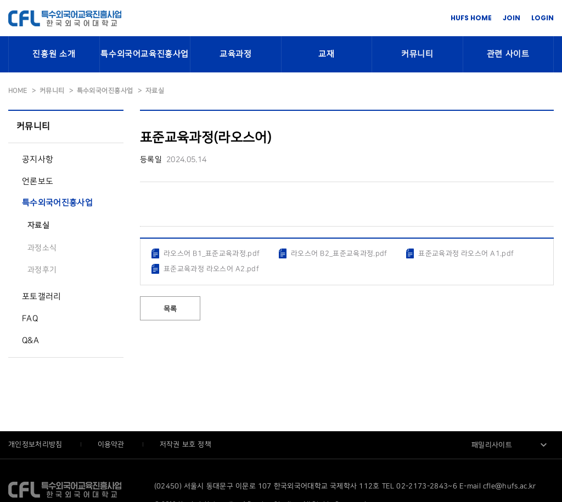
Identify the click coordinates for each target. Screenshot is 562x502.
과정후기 (42, 270)
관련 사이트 (508, 54)
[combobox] (510, 445)
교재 (326, 54)
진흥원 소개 (53, 54)
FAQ (30, 318)
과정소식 (42, 248)
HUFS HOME (471, 17)
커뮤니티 (417, 54)
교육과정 (235, 54)
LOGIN (542, 17)
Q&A (30, 340)
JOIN (511, 17)
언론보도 (37, 181)
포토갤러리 (41, 296)
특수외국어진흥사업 (57, 203)
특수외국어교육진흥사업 (144, 54)
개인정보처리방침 (36, 444)
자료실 (38, 225)
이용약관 (112, 444)
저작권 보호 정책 (185, 444)
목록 (170, 309)
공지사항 (37, 159)
